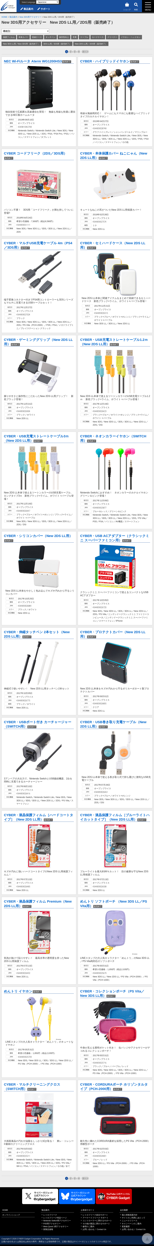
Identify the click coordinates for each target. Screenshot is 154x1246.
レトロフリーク (50, 1215)
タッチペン (50, 37)
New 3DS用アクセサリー (30, 17)
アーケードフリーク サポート (96, 1218)
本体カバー (23, 37)
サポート (45, 9)
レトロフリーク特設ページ (55, 1218)
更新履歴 (126, 1226)
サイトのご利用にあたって (133, 1218)
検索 (135, 6)
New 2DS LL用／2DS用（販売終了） (91, 44)
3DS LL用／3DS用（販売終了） (57, 44)
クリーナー (112, 37)
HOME (4, 17)
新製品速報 (48, 1229)
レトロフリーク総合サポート (95, 1215)
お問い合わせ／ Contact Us (94, 1229)
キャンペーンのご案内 (131, 1223)
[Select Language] (47, 2)
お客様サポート (87, 1210)
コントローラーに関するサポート (97, 1220)
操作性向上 (64, 37)
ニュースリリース (129, 1220)
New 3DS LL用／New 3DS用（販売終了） (21, 44)
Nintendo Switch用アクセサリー (57, 1220)
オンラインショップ (11, 1215)
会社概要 (124, 1210)
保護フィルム (9, 37)
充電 (75, 37)
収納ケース (37, 37)
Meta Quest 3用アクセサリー (56, 1226)
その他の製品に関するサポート (96, 1223)
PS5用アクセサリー (52, 1223)
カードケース (98, 37)
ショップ (127, 6)
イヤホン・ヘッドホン (130, 37)
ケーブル (84, 37)
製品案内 (28, 9)
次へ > (85, 52)
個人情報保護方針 (129, 1215)
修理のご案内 (88, 1226)
